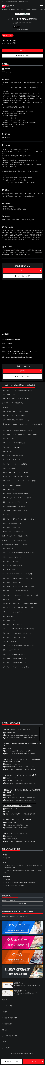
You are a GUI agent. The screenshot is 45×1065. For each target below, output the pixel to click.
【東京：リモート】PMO (8, 620)
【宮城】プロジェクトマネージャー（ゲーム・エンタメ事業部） (19, 481)
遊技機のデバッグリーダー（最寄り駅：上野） (14, 540)
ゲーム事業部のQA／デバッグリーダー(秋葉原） (15, 544)
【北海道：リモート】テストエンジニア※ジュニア (16, 476)
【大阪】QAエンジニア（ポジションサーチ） (14, 415)
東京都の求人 (6, 858)
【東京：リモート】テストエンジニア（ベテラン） (16, 637)
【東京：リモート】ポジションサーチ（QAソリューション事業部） (20, 434)
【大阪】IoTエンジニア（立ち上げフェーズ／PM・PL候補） (18, 629)
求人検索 (13, 9)
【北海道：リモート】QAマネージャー (12, 531)
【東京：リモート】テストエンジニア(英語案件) (15, 464)
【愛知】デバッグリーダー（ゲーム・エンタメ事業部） (17, 498)
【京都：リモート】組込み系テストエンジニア (14, 510)
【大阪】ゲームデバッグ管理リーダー (12, 557)
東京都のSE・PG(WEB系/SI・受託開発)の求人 (15, 885)
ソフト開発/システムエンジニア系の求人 (13, 865)
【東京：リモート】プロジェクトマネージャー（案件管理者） (19, 586)
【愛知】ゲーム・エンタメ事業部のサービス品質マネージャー (19, 646)
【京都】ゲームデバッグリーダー (11, 468)
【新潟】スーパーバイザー (9, 569)
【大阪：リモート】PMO (8, 394)
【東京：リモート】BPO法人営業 (11, 527)
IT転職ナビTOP (6, 9)
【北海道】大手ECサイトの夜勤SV (11, 485)
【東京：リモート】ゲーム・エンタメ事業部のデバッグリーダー (19, 390)
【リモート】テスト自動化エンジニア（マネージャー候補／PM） (19, 603)
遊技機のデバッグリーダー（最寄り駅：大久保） (15, 536)
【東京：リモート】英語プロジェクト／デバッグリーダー (17, 578)
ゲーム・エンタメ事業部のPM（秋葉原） (13, 455)
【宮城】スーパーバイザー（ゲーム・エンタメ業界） (16, 398)
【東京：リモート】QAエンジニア (11, 561)
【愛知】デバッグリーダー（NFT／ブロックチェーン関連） (18, 607)
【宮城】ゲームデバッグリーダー (11, 650)
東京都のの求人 (7, 879)
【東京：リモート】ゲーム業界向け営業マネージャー (16, 591)
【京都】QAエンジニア (8, 451)
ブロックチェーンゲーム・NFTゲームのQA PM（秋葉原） (17, 574)
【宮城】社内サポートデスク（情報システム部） (15, 411)
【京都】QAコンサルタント (9, 641)
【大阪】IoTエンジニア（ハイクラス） (12, 612)
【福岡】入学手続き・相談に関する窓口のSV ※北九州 (17, 430)
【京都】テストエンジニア (9, 489)
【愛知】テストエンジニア (9, 548)
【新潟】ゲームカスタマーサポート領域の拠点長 (15, 493)
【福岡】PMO (5, 514)
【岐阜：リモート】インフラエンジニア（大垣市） (16, 667)
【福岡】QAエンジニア (8, 438)
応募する (22, 50)
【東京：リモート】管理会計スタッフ (12, 582)
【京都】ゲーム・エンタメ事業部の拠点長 (13, 654)
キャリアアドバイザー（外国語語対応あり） (14, 403)
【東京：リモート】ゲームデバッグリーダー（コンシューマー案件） (20, 595)
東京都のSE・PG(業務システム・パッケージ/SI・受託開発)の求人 (19, 882)
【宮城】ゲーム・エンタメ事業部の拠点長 (13, 443)
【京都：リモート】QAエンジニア (11, 447)
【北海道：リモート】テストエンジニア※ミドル (15, 472)
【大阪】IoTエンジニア (8, 616)
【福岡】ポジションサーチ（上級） (11, 459)
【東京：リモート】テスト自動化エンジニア (14, 658)
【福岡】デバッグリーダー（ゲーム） (12, 565)
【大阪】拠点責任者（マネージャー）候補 (13, 506)
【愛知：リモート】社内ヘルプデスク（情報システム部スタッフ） (20, 519)
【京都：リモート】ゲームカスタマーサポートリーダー (17, 633)
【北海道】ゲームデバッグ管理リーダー (13, 599)
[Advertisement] (22, 306)
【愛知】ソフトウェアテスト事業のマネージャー (15, 502)
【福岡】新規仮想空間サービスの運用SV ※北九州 (16, 420)
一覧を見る (22, 903)
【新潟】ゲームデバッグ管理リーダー (12, 523)
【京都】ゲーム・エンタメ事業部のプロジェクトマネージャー (19, 552)
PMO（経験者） (6, 407)
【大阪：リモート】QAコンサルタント (12, 624)
